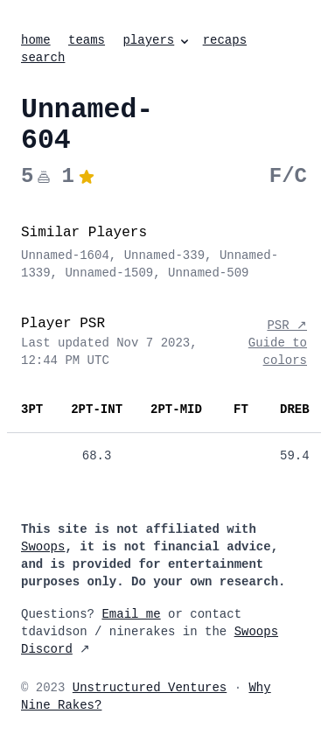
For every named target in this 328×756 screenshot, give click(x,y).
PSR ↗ (287, 325)
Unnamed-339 (164, 255)
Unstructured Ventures (150, 688)
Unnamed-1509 (109, 273)
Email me (130, 614)
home (36, 40)
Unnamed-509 (208, 273)
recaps (225, 40)
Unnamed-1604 (65, 255)
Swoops (43, 547)
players (157, 40)
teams (86, 40)
